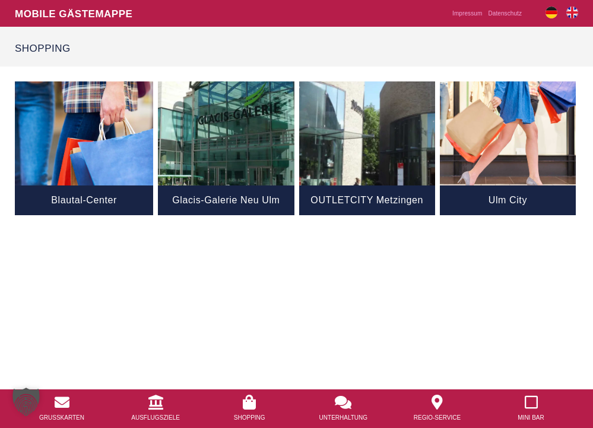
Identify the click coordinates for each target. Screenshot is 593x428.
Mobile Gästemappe (73, 13)
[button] (26, 402)
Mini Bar (531, 417)
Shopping (249, 417)
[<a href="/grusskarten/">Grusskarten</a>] (62, 402)
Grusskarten (61, 417)
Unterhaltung (343, 417)
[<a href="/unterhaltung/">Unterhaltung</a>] (343, 402)
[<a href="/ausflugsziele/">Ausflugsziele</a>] (155, 402)
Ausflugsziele (155, 417)
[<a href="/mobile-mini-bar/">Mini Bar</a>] (531, 402)
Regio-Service (437, 417)
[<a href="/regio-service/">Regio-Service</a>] (437, 402)
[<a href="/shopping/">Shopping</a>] (249, 402)
